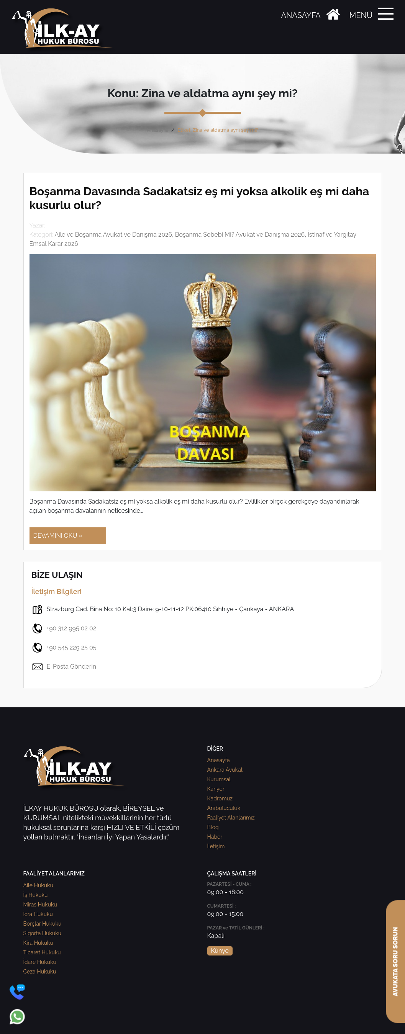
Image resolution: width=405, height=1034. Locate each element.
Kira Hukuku (38, 943)
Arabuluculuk (224, 808)
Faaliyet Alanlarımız (231, 818)
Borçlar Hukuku (42, 924)
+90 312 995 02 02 (64, 628)
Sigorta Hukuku (42, 933)
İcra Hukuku (38, 914)
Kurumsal (219, 779)
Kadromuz (220, 798)
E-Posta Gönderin (64, 666)
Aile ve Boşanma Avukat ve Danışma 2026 (113, 234)
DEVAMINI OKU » (57, 535)
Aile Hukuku (38, 885)
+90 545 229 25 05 (64, 647)
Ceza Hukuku (39, 972)
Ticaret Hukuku (42, 952)
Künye (220, 950)
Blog (213, 827)
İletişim (216, 846)
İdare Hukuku (39, 962)
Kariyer (216, 789)
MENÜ (360, 15)
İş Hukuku (35, 895)
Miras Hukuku (40, 904)
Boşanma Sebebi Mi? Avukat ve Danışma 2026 (240, 234)
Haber (215, 837)
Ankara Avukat (225, 770)
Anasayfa (157, 130)
